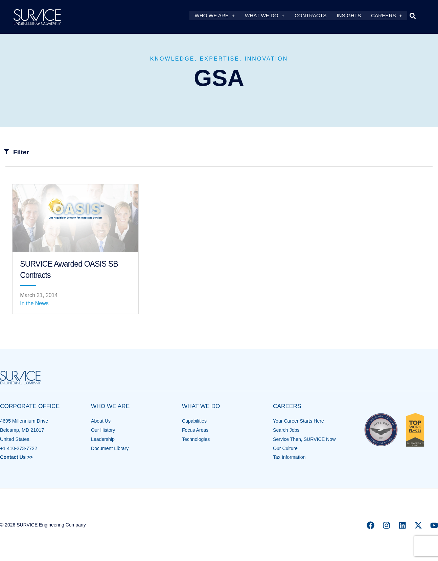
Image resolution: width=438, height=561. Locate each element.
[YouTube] (434, 525)
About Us (101, 421)
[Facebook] (370, 525)
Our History (103, 430)
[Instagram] (386, 525)
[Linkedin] (402, 525)
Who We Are (214, 16)
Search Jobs (286, 430)
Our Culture (285, 448)
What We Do (264, 16)
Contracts (311, 16)
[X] (418, 525)
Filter (21, 152)
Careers (386, 16)
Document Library (110, 448)
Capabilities (194, 421)
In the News (34, 303)
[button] (412, 15)
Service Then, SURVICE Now (305, 439)
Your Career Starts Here (299, 421)
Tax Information (289, 457)
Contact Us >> (16, 457)
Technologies (196, 439)
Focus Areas (195, 430)
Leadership (103, 439)
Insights (349, 16)
